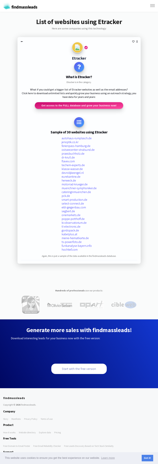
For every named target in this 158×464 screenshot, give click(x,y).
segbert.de (68, 211)
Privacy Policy (30, 418)
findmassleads (20, 7)
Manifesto (16, 418)
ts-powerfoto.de (72, 242)
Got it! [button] (147, 458)
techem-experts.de (73, 165)
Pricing (57, 432)
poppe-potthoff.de (73, 219)
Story (5, 418)
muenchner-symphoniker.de (79, 188)
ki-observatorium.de (74, 223)
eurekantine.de (71, 176)
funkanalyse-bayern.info (77, 246)
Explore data (45, 432)
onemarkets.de (71, 215)
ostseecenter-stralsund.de (78, 150)
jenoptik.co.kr (70, 142)
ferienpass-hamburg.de (76, 146)
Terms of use (47, 418)
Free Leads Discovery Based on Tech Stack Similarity (89, 445)
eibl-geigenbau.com (74, 207)
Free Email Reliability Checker (47, 445)
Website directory (27, 432)
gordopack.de (70, 230)
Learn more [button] (108, 457)
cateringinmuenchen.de (76, 192)
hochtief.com (70, 249)
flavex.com (68, 161)
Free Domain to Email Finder (16, 445)
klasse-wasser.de (72, 169)
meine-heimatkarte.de (75, 238)
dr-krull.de (68, 157)
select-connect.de (73, 203)
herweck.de (69, 180)
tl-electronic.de (71, 226)
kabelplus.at (69, 234)
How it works (9, 432)
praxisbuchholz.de (73, 153)
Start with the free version (79, 369)
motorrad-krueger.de (75, 184)
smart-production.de (74, 200)
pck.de (66, 196)
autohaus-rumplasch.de (77, 138)
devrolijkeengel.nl (73, 173)
